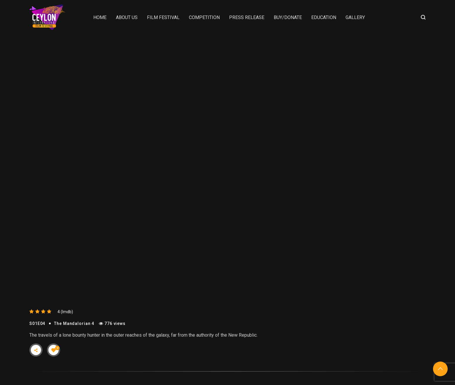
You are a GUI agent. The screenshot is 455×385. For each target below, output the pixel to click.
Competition (204, 17)
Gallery (355, 17)
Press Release (246, 17)
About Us (127, 17)
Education (323, 17)
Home (99, 17)
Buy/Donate (288, 17)
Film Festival (163, 17)
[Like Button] (53, 350)
